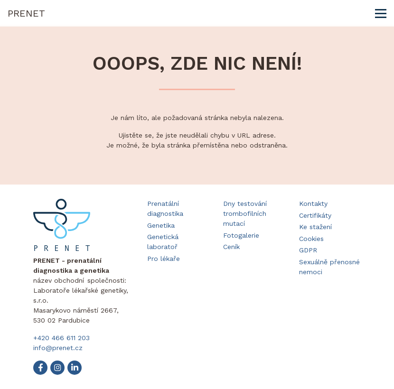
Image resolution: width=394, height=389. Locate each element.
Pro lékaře (163, 258)
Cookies (311, 238)
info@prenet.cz (58, 348)
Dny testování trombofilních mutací (245, 213)
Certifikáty (315, 215)
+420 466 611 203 (61, 338)
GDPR (308, 250)
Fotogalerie (241, 235)
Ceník (231, 246)
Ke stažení (315, 227)
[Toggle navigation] (380, 13)
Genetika (161, 225)
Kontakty (313, 203)
